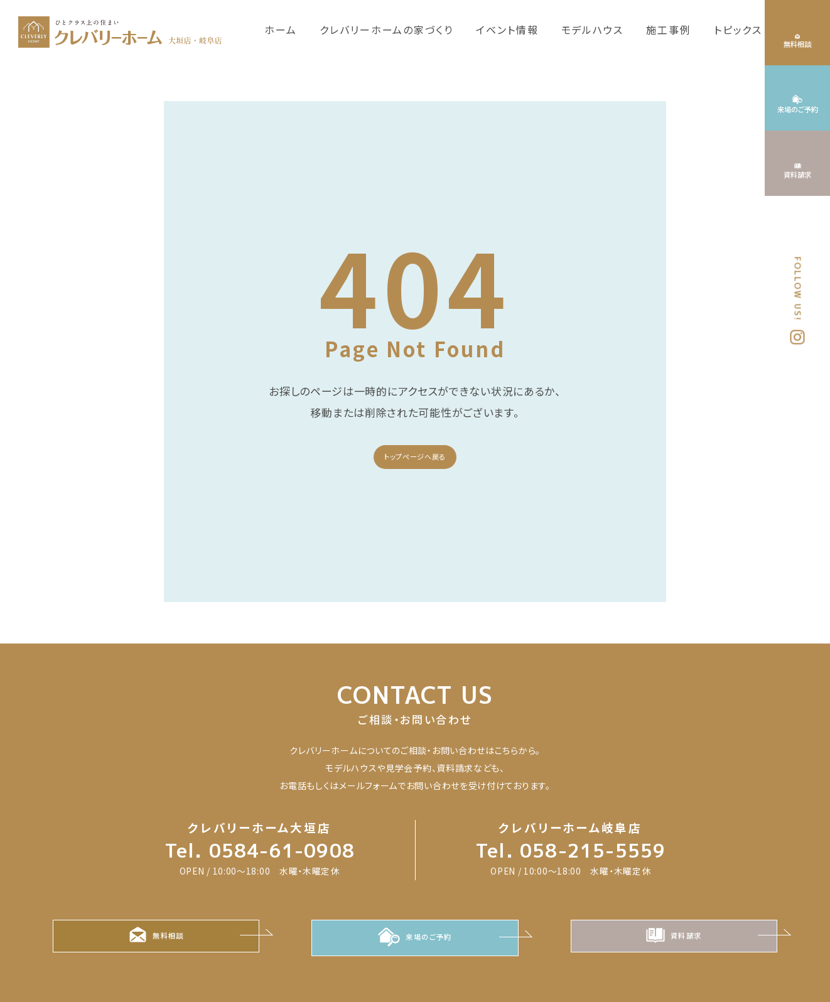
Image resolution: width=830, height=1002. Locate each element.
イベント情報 (507, 29)
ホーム (280, 29)
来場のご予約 (415, 939)
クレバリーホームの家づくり (386, 29)
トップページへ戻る (415, 456)
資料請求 (674, 939)
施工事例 (668, 29)
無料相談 (156, 939)
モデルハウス (592, 29)
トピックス (738, 29)
